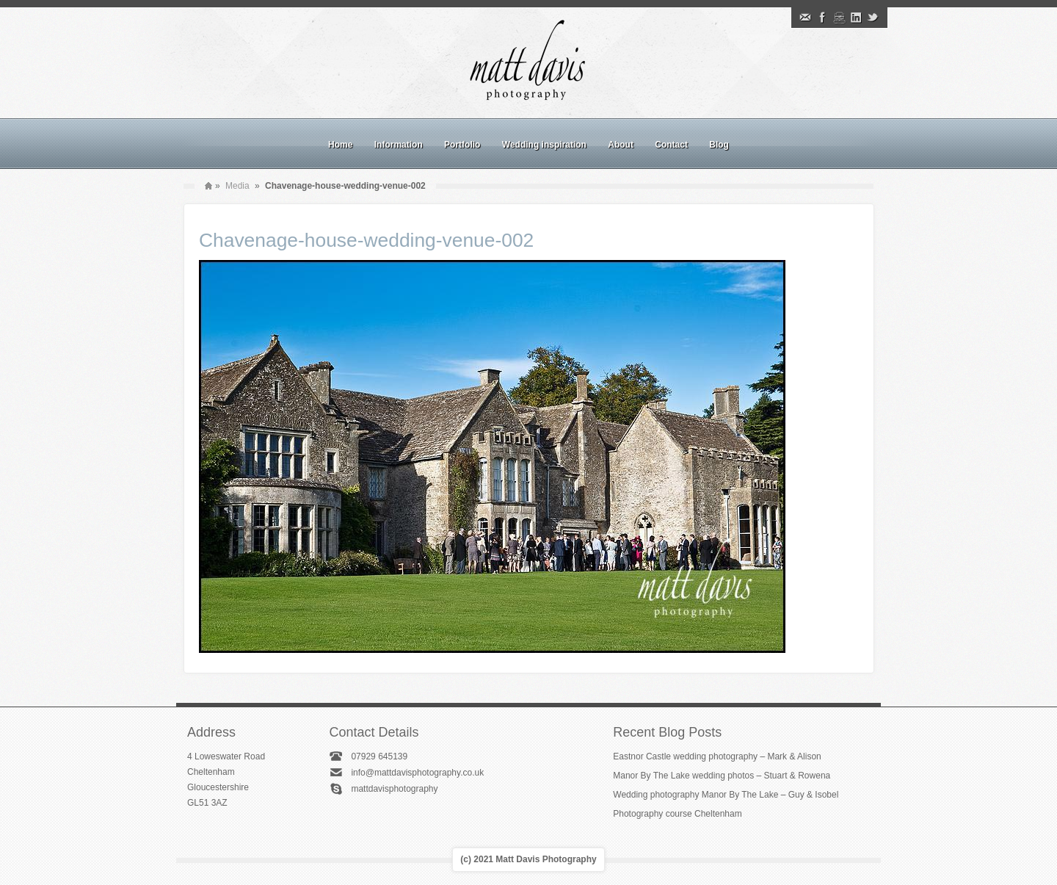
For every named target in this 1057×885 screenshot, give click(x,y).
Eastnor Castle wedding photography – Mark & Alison (717, 756)
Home (340, 145)
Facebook (822, 17)
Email (805, 17)
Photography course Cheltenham (677, 814)
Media (237, 186)
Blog (719, 145)
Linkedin (856, 17)
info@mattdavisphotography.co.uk (417, 772)
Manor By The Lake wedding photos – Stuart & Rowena (721, 775)
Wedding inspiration (544, 145)
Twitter (872, 17)
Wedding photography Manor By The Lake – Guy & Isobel (725, 795)
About (620, 145)
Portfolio (462, 145)
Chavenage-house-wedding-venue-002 (366, 240)
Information (398, 145)
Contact (671, 145)
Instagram (839, 17)
